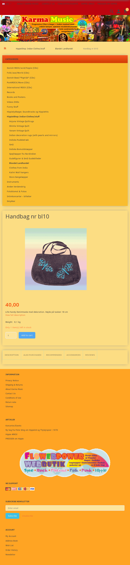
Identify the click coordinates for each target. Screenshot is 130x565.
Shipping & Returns (14, 384)
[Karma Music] (65, 28)
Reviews (90, 354)
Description (12, 354)
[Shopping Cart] (126, 11)
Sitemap (9, 406)
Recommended (54, 354)
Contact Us (48, 3)
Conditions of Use (13, 397)
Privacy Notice (12, 380)
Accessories (73, 354)
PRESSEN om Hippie (107, 3)
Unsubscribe (27, 515)
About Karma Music (28, 3)
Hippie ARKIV (87, 3)
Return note (11, 402)
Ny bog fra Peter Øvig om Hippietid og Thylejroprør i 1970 (32, 430)
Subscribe (12, 515)
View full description (15, 314)
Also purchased (32, 354)
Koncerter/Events (68, 3)
